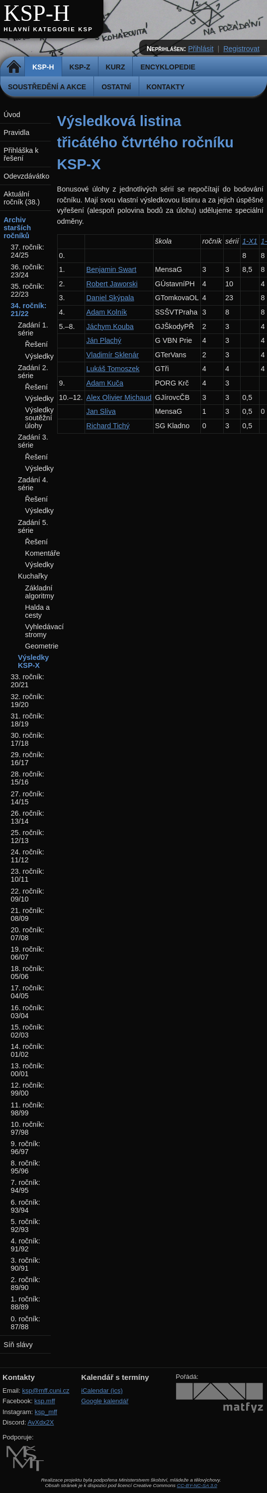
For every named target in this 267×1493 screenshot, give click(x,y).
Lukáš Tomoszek (113, 369)
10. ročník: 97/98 (27, 1128)
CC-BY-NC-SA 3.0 (197, 1485)
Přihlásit (200, 49)
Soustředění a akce (47, 87)
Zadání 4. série (33, 484)
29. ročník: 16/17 (27, 759)
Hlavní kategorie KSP (48, 29)
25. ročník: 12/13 (27, 836)
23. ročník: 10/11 (27, 875)
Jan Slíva (101, 411)
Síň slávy (17, 1345)
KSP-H (36, 13)
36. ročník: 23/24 (27, 271)
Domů (13, 67)
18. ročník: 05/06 (27, 972)
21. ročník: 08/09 (27, 914)
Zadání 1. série (33, 329)
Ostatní (116, 87)
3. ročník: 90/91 (25, 1264)
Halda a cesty (37, 611)
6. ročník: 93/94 (25, 1206)
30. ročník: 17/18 (27, 739)
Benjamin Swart (112, 269)
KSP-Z (80, 67)
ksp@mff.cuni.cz (46, 1390)
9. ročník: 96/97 (25, 1148)
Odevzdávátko (26, 176)
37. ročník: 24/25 (27, 251)
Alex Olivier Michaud (119, 397)
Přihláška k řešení (20, 154)
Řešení (36, 344)
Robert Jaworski (112, 284)
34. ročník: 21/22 (29, 310)
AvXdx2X (40, 1422)
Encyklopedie (167, 67)
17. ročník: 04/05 (27, 992)
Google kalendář (104, 1401)
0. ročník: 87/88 (25, 1323)
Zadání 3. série (33, 441)
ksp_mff (46, 1412)
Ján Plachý (104, 340)
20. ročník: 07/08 (27, 934)
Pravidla (16, 132)
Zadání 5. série (33, 526)
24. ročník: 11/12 (27, 856)
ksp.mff (44, 1401)
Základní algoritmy (39, 592)
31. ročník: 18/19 (27, 720)
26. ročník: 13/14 (27, 817)
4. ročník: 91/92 (25, 1245)
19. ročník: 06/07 (27, 953)
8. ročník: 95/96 (25, 1167)
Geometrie (41, 646)
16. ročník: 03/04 (27, 1012)
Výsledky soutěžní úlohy (39, 418)
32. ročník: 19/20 (27, 701)
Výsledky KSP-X (33, 661)
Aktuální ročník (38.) (21, 198)
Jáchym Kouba (110, 326)
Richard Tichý (108, 426)
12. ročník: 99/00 (27, 1089)
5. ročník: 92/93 (25, 1225)
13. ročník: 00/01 (27, 1070)
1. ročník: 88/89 (25, 1303)
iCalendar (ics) (102, 1390)
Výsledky (39, 356)
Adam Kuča (105, 383)
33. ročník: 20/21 (27, 681)
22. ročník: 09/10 (27, 895)
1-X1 (249, 241)
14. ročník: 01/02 (27, 1050)
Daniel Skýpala (110, 298)
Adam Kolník (107, 312)
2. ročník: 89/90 (25, 1284)
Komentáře (42, 553)
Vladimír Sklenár (113, 355)
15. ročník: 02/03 (27, 1031)
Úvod (11, 115)
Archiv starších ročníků (17, 228)
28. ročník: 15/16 (27, 778)
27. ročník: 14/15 (27, 798)
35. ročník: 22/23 (27, 290)
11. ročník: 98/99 (27, 1109)
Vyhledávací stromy (44, 631)
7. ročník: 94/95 (25, 1186)
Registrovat (241, 49)
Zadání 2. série (33, 372)
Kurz (115, 67)
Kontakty (166, 87)
